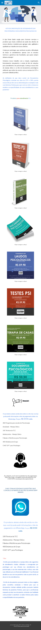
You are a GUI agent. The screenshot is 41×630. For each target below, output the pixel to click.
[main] (20, 29)
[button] (2, 2)
